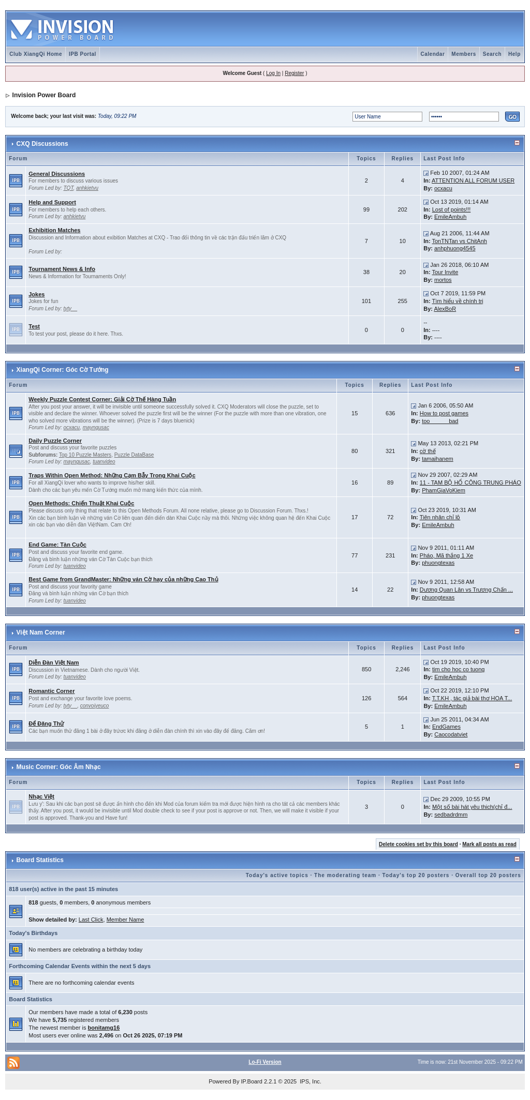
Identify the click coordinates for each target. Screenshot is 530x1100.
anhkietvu (87, 188)
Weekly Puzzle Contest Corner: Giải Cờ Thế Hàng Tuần (102, 399)
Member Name (125, 919)
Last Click (91, 919)
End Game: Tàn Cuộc (57, 544)
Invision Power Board (44, 95)
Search (492, 54)
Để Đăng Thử (46, 723)
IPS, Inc (310, 1081)
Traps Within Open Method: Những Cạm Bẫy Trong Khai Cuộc (111, 475)
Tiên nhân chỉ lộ (440, 517)
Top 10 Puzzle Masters (85, 455)
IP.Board (251, 1081)
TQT (68, 188)
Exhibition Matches (54, 230)
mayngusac (96, 427)
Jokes (36, 294)
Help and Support (52, 202)
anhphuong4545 (455, 248)
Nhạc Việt (41, 796)
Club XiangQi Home (35, 54)
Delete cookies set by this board (418, 844)
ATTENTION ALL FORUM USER (473, 180)
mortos (443, 280)
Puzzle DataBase (134, 455)
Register (294, 73)
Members (463, 54)
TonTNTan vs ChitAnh (459, 241)
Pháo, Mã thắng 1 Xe (446, 555)
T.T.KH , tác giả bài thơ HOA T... (472, 698)
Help (514, 54)
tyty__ (71, 308)
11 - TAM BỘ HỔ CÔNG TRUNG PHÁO (470, 482)
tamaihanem (437, 459)
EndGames (446, 727)
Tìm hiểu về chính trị (458, 301)
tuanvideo (104, 461)
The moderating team (345, 875)
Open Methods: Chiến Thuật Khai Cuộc (81, 503)
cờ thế (428, 451)
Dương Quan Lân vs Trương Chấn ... (466, 589)
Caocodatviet (450, 734)
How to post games (444, 413)
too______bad (440, 421)
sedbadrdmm (450, 814)
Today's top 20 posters (416, 875)
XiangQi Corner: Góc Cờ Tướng (63, 369)
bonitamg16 (104, 1027)
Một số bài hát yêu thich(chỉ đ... (472, 807)
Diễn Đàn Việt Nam (53, 662)
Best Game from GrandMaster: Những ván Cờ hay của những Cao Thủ (123, 579)
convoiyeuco (94, 706)
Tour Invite (445, 272)
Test (34, 326)
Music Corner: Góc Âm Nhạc (59, 767)
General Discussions (56, 174)
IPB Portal (82, 54)
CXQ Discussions (42, 143)
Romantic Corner (51, 691)
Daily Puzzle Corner (55, 441)
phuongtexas (438, 563)
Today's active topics (277, 875)
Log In (273, 73)
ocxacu (443, 188)
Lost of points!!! (451, 209)
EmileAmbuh (450, 217)
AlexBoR (445, 309)
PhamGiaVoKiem (443, 490)
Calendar (433, 54)
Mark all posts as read (489, 844)
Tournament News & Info (61, 269)
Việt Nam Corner (41, 632)
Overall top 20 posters (488, 875)
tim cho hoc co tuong (458, 669)
